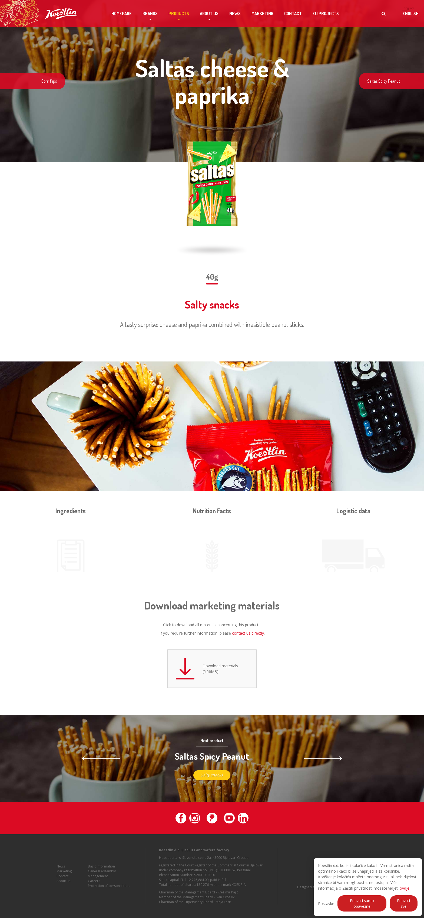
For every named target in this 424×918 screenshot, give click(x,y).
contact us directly (248, 633)
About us (209, 13)
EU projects (326, 13)
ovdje (404, 888)
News (235, 13)
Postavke (326, 903)
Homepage (121, 13)
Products (178, 13)
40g (212, 277)
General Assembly (102, 874)
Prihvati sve (403, 903)
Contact (293, 13)
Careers (94, 883)
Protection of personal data (109, 888)
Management (98, 878)
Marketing (262, 13)
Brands (150, 13)
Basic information (101, 869)
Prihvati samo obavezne (362, 903)
